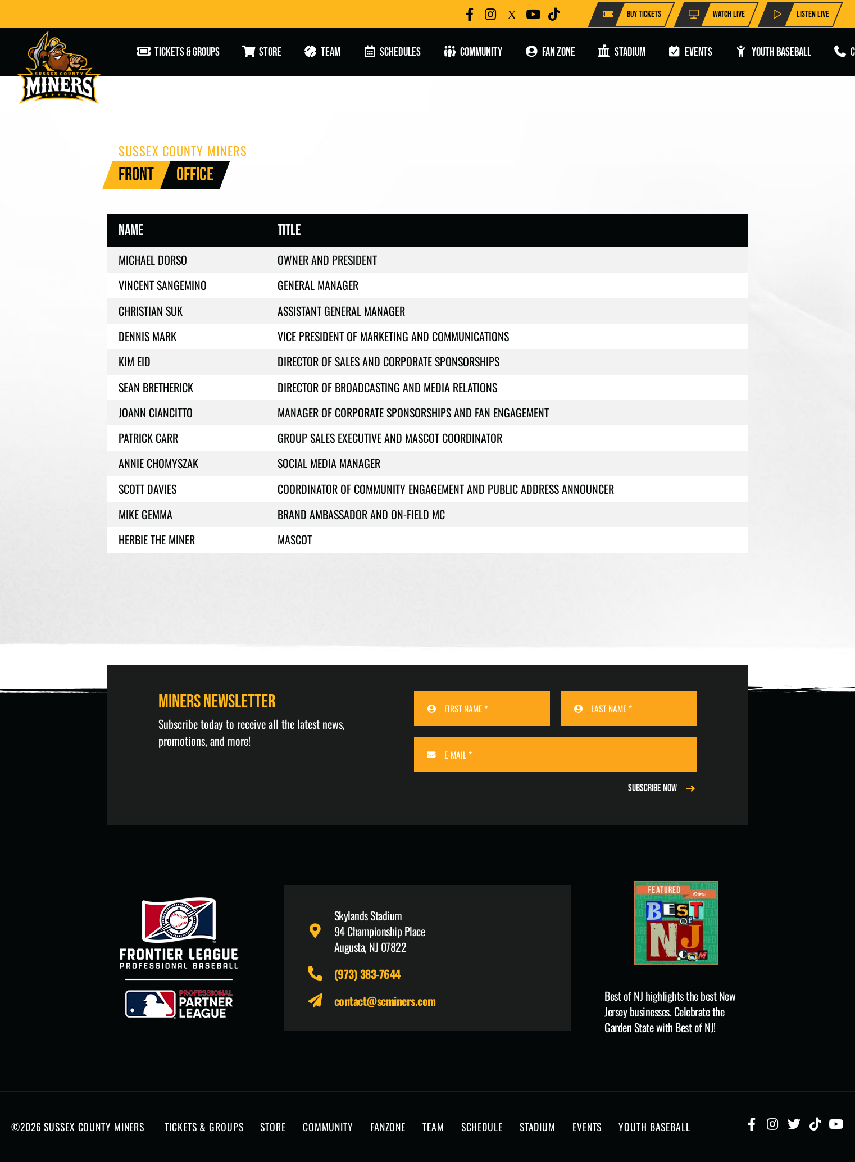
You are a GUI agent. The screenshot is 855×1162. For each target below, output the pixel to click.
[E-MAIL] (555, 754)
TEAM (433, 1126)
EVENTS (587, 1126)
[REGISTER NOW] (662, 788)
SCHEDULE (482, 1126)
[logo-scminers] (59, 67)
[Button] (469, 14)
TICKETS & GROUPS (204, 1126)
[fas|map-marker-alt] (320, 931)
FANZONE (388, 1126)
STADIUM (538, 1126)
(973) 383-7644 (367, 973)
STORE (272, 1126)
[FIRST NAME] (481, 708)
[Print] (676, 923)
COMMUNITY (328, 1126)
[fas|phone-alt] (320, 974)
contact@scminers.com (385, 1000)
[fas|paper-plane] (320, 1001)
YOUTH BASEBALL (654, 1126)
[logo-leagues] (179, 958)
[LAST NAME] (629, 708)
